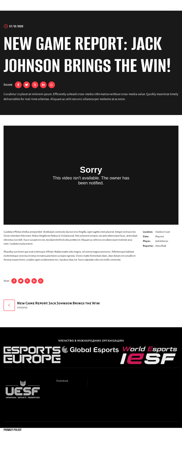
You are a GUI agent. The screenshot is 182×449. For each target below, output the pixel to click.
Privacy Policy (13, 430)
